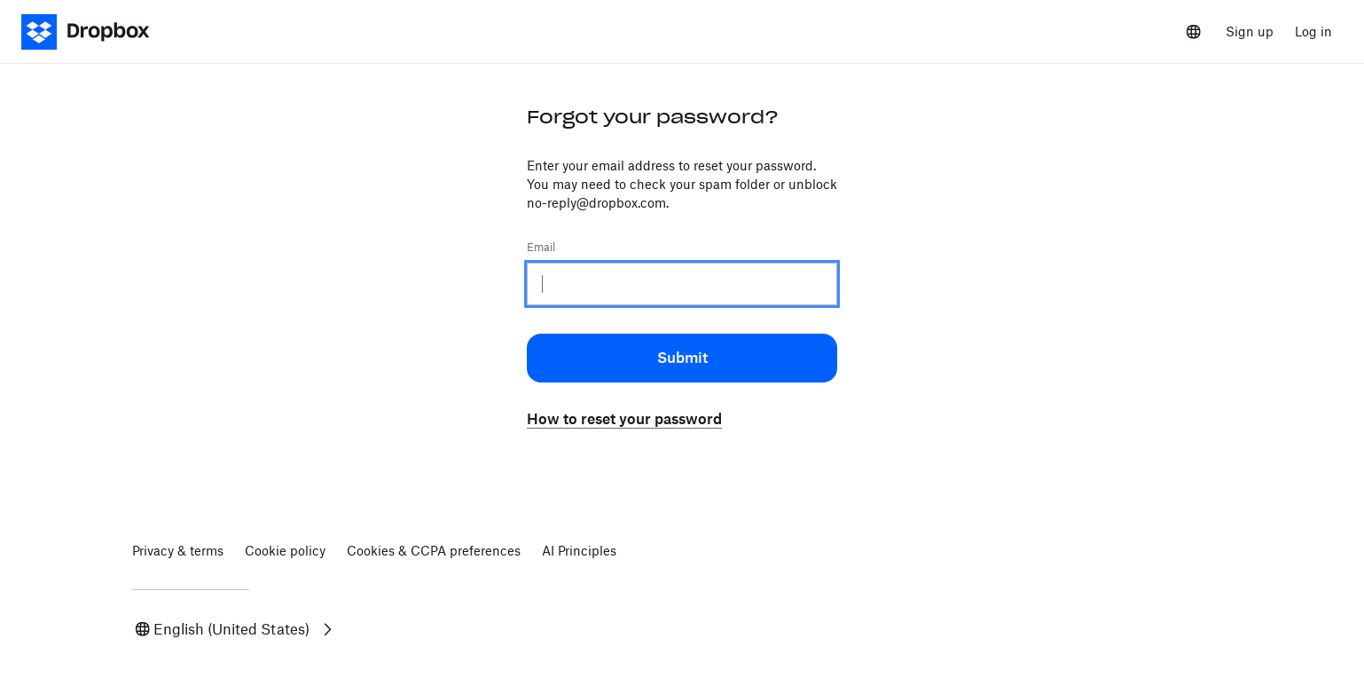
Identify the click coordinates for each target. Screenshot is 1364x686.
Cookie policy (285, 550)
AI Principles (579, 550)
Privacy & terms (177, 550)
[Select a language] (1193, 32)
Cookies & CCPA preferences (434, 550)
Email (541, 247)
